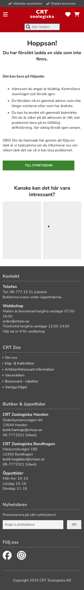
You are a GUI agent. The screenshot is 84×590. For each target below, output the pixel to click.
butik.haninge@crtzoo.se (22, 429)
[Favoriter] (67, 14)
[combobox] (42, 26)
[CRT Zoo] (42, 14)
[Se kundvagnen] (76, 14)
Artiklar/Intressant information (29, 369)
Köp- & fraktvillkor (19, 363)
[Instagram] (21, 555)
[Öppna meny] (5, 14)
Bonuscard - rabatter (21, 381)
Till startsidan (38, 165)
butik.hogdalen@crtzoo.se (24, 459)
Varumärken (14, 375)
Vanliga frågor (16, 387)
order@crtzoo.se (16, 321)
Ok (74, 524)
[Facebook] (7, 555)
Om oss (11, 357)
